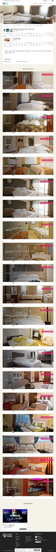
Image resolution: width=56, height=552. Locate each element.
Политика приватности (29, 539)
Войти (17, 546)
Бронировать (47, 89)
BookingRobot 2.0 (51, 550)
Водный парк (36, 3)
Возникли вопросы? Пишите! (22, 61)
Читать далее (15, 31)
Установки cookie (28, 536)
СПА (48, 3)
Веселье (51, 3)
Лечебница (44, 3)
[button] (7, 15)
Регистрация (18, 545)
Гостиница (40, 3)
